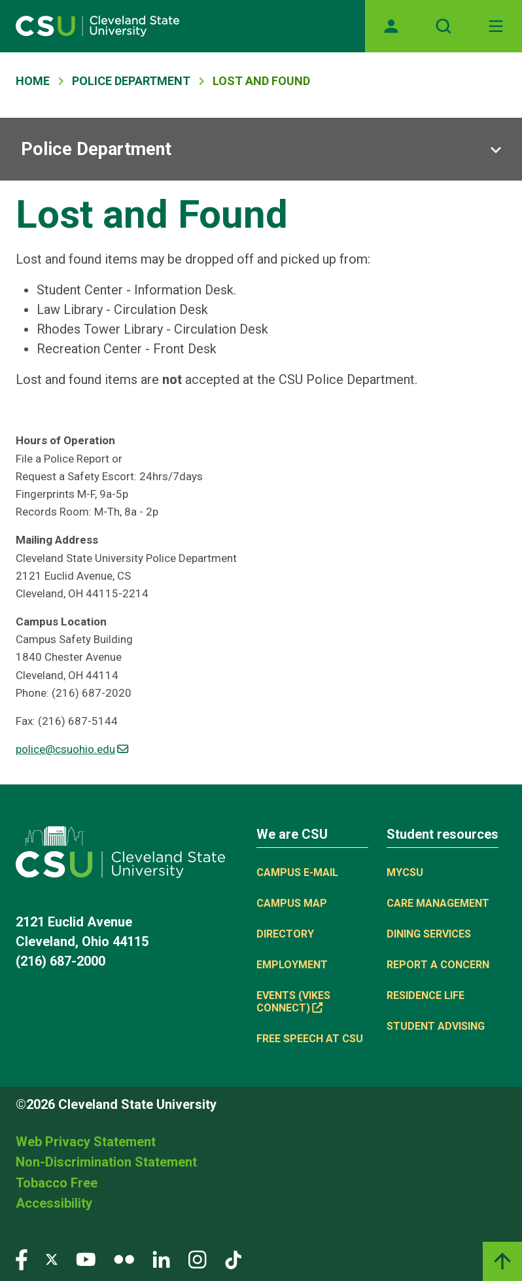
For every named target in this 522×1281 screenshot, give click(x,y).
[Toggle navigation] (496, 26)
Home (33, 81)
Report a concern (438, 964)
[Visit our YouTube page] (86, 1259)
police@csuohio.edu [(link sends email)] (72, 749)
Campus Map (291, 903)
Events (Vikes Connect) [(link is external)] (293, 1001)
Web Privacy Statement (86, 1141)
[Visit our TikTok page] (233, 1259)
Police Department (131, 81)
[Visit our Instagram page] (197, 1259)
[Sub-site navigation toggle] (261, 149)
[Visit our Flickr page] (124, 1259)
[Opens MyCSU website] (391, 26)
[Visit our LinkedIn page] (161, 1259)
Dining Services (429, 934)
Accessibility (54, 1203)
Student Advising (436, 1026)
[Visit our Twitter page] (52, 1259)
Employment (292, 964)
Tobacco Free (56, 1183)
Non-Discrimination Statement (106, 1162)
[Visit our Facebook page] (21, 1259)
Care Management (438, 903)
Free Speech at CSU (309, 1038)
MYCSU (405, 872)
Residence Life (425, 995)
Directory (285, 934)
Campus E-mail (297, 872)
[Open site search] (443, 26)
